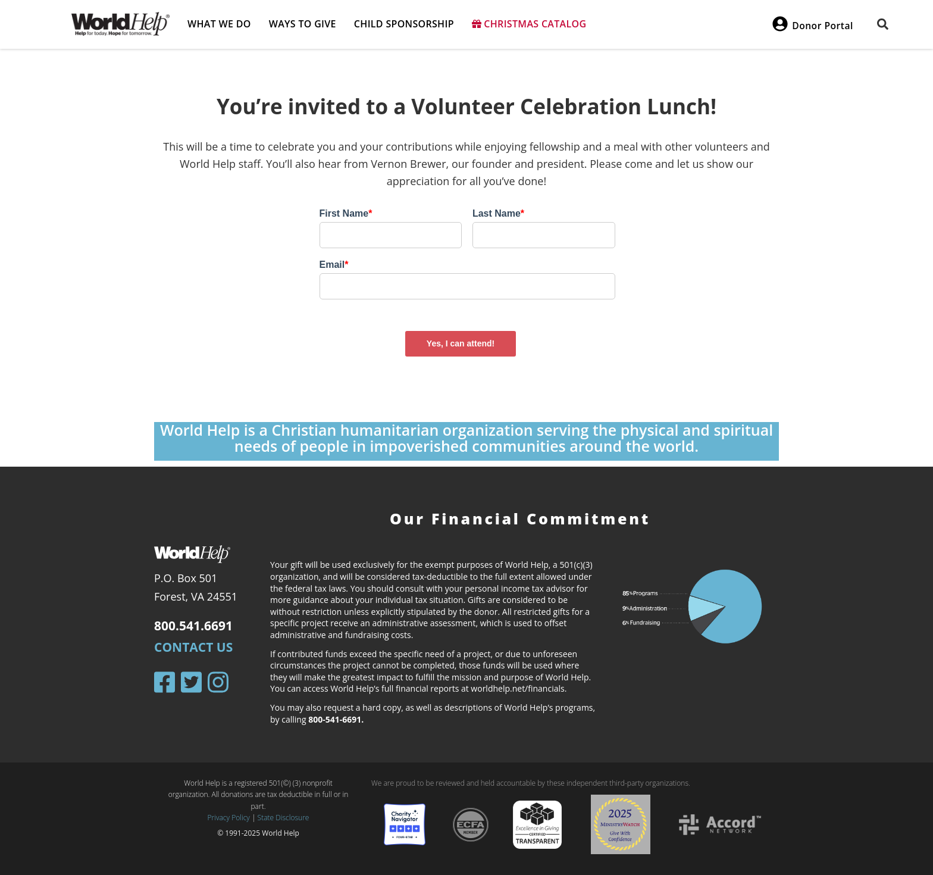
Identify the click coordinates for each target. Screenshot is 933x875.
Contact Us (193, 647)
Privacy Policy (229, 817)
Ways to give (302, 23)
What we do (219, 23)
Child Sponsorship (404, 23)
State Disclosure (283, 817)
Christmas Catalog (529, 23)
